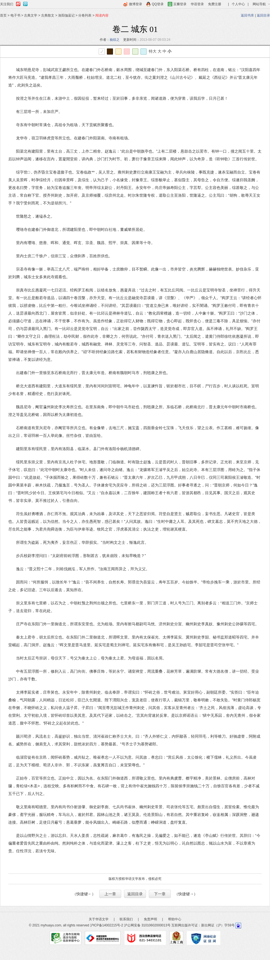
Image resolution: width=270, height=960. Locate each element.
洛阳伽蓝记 (66, 15)
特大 (152, 51)
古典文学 (30, 15)
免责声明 (150, 919)
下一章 (160, 894)
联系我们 (126, 919)
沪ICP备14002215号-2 (106, 925)
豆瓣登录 (180, 4)
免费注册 (214, 4)
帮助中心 (174, 919)
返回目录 (263, 15)
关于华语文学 (99, 919)
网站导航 (259, 4)
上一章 (110, 894)
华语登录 (197, 4)
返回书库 (247, 15)
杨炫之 (115, 40)
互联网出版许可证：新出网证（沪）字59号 (202, 925)
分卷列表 (84, 15)
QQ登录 (158, 4)
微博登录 (135, 4)
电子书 (15, 15)
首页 (3, 15)
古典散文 (47, 15)
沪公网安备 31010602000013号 (147, 925)
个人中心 (238, 4)
